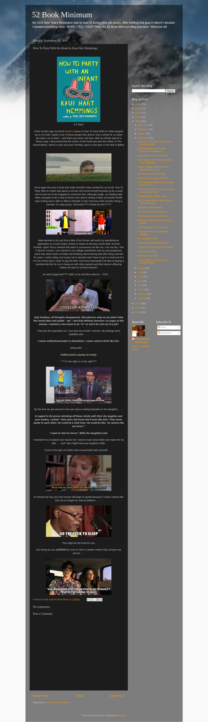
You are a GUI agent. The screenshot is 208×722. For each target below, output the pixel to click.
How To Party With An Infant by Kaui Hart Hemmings (155, 201)
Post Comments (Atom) (57, 702)
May (140, 281)
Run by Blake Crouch (147, 238)
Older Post (117, 696)
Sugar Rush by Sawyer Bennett (152, 178)
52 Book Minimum (62, 14)
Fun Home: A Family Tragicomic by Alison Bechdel (154, 143)
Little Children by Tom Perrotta (152, 155)
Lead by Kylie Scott (146, 251)
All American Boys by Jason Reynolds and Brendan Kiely (155, 190)
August (141, 268)
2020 (138, 104)
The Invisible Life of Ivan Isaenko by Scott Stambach (154, 161)
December (143, 125)
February (142, 294)
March (141, 289)
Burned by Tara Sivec (147, 255)
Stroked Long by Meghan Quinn (153, 243)
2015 (138, 303)
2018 (138, 113)
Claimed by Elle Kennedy (149, 207)
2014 (138, 308)
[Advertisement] (152, 58)
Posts (162, 327)
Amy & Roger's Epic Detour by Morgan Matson (152, 261)
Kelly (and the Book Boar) (142, 340)
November (143, 129)
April (140, 285)
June (140, 276)
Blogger (121, 715)
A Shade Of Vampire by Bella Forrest (155, 247)
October (142, 133)
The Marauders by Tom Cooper (152, 227)
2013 (138, 312)
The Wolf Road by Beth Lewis (151, 196)
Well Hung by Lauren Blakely (151, 173)
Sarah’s (69, 131)
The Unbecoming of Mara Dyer (152, 212)
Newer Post (41, 696)
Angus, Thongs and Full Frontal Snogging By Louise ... (152, 168)
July (140, 272)
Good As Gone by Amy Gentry (152, 216)
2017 (138, 117)
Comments (164, 333)
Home (79, 696)
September (143, 138)
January (142, 298)
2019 (138, 108)
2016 (138, 121)
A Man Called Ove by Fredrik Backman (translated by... (151, 149)
